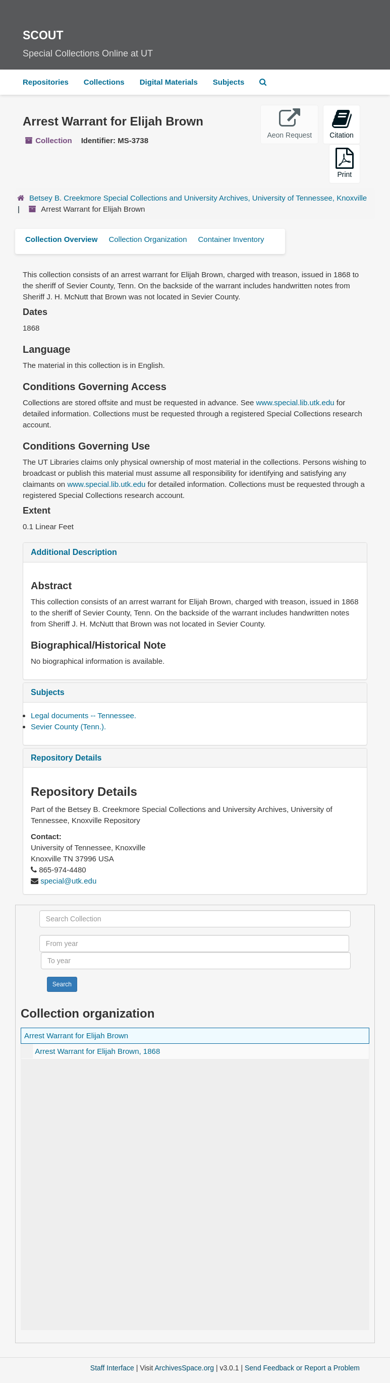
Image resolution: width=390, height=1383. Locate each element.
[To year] (196, 960)
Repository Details (66, 757)
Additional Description (74, 552)
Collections (104, 82)
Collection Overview (61, 239)
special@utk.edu (68, 880)
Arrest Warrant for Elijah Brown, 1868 (97, 1051)
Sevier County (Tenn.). (68, 726)
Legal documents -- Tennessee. (83, 715)
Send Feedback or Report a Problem (302, 1368)
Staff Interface (112, 1368)
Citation (341, 123)
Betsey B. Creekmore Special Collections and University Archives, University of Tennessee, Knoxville (198, 198)
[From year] (194, 943)
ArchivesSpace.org (184, 1368)
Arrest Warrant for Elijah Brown (76, 1035)
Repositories (46, 82)
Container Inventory (231, 239)
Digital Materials (169, 82)
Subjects (229, 82)
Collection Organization (147, 239)
